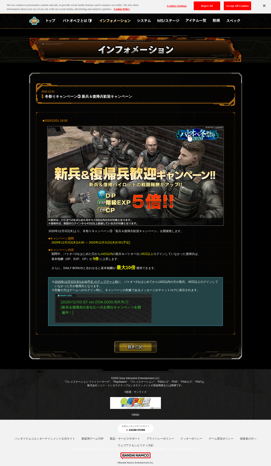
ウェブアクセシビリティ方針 (135, 445)
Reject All (207, 4)
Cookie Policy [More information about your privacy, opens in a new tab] (122, 8)
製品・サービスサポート (125, 438)
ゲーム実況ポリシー (221, 438)
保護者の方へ (248, 438)
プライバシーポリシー (160, 438)
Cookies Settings (177, 4)
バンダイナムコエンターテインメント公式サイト (45, 438)
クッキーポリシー (191, 438)
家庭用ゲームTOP (93, 438)
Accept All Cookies (237, 4)
